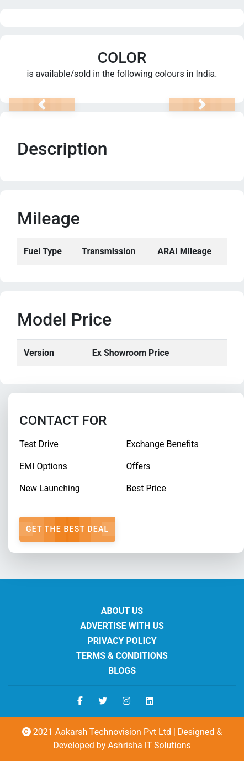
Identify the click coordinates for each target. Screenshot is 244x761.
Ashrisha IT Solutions (149, 745)
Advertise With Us (122, 626)
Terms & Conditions (122, 655)
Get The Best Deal (67, 528)
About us (122, 611)
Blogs (122, 670)
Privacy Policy (121, 641)
